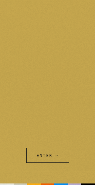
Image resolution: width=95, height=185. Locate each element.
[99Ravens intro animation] (47, 92)
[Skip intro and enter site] (47, 155)
